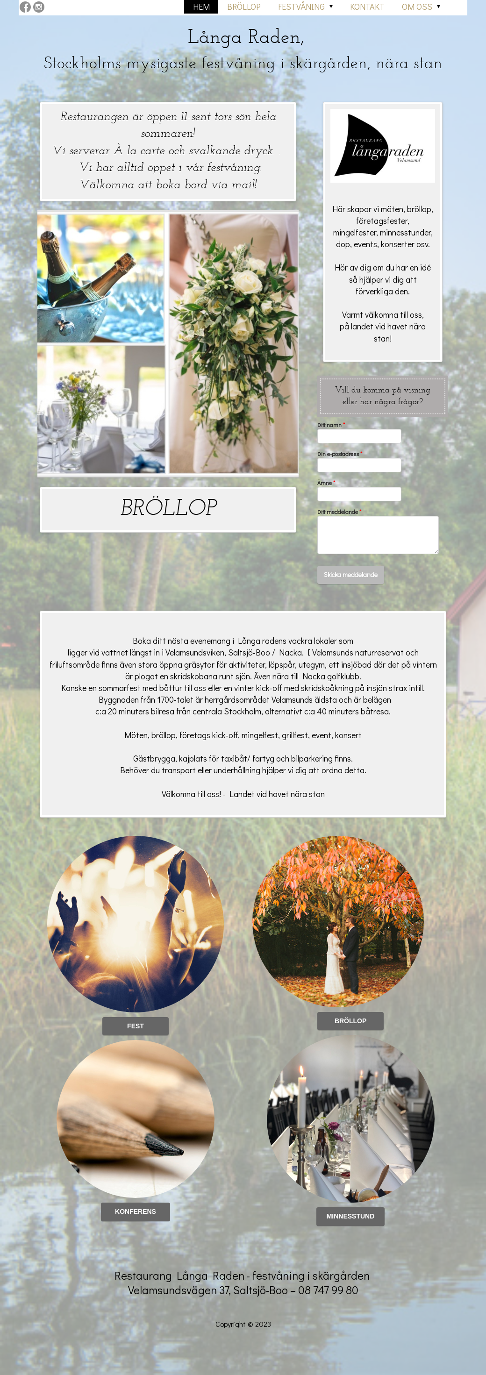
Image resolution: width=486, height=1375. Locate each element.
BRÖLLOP (168, 509)
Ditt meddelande (339, 511)
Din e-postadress (339, 453)
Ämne (326, 482)
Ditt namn (331, 424)
